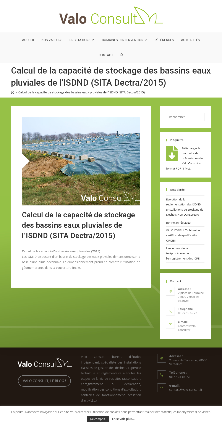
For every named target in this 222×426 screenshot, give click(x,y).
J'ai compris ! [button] (98, 419)
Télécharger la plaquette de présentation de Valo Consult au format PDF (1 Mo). (184, 158)
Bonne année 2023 (178, 222)
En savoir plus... (123, 419)
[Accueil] (12, 92)
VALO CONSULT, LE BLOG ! (44, 380)
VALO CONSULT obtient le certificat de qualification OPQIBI (183, 235)
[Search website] (122, 55)
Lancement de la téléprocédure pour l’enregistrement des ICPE (182, 253)
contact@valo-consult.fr (187, 328)
